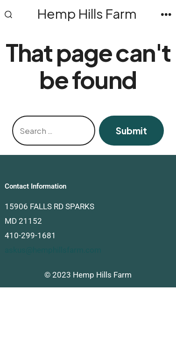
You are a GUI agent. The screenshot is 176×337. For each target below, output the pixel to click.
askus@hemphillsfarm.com (53, 250)
